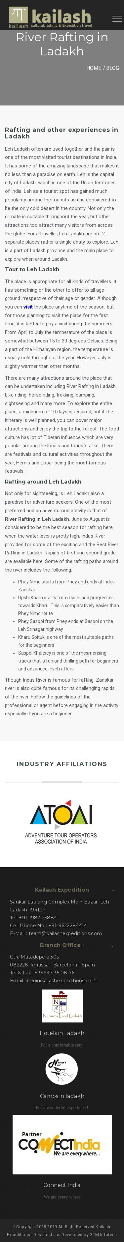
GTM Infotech (103, 1234)
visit (28, 307)
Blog (112, 68)
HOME (93, 68)
